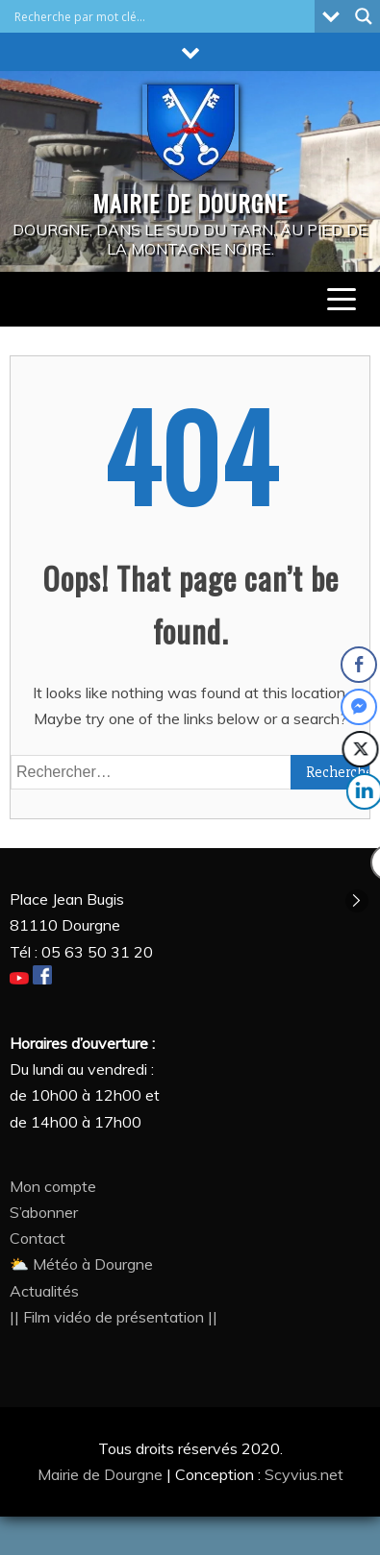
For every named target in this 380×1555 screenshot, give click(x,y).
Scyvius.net (304, 1474)
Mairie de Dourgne (102, 1474)
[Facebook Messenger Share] (360, 707)
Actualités (44, 1290)
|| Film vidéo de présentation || (113, 1316)
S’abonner (44, 1212)
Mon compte (53, 1186)
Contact (37, 1238)
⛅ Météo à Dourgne (81, 1264)
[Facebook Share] (359, 664)
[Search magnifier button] (363, 16)
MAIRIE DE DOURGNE (190, 202)
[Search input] (162, 16)
